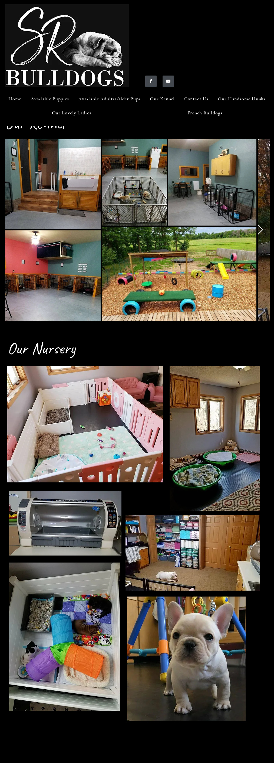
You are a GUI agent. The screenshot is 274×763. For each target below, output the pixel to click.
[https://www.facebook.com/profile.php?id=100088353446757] (151, 81)
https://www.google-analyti (39, 742)
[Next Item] (260, 230)
